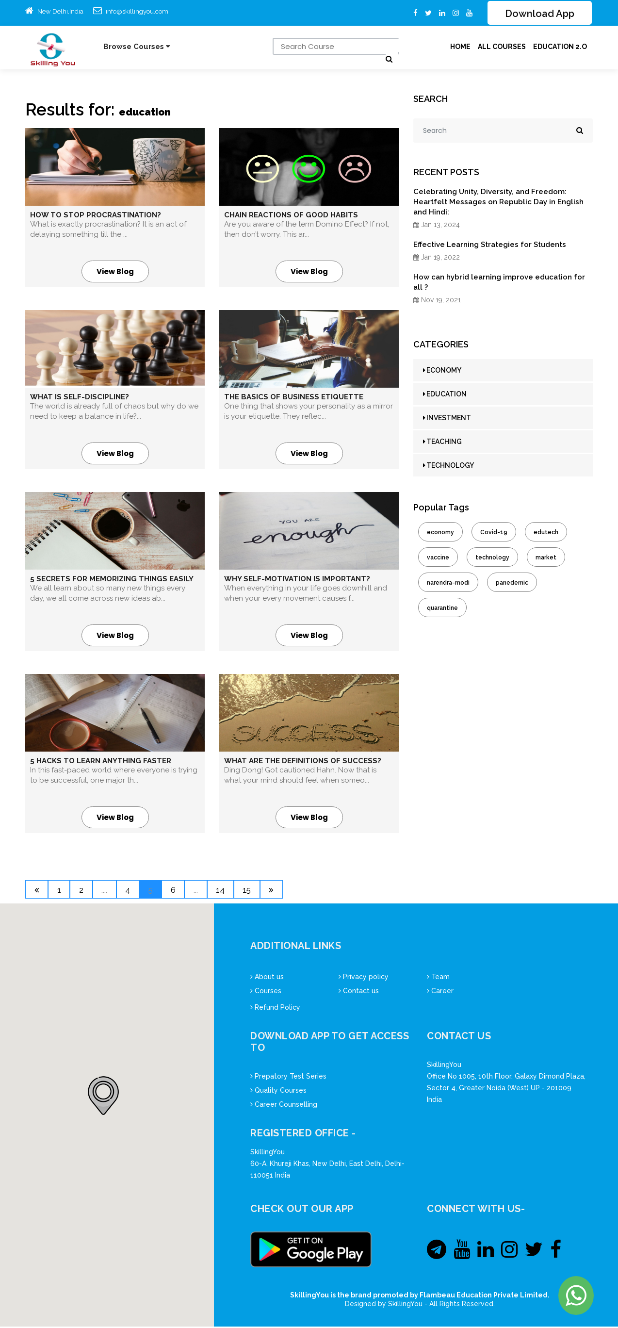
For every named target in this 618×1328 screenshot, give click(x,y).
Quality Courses (278, 1092)
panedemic (512, 583)
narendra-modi (448, 583)
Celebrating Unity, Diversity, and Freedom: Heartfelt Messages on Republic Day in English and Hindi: (498, 202)
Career (440, 992)
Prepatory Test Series (288, 1078)
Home (460, 47)
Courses (265, 992)
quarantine (442, 608)
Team (438, 978)
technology (492, 558)
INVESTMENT (447, 418)
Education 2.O (560, 47)
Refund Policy (275, 1009)
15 (271, 891)
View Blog (115, 272)
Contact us (359, 992)
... (214, 891)
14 (241, 891)
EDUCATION (445, 394)
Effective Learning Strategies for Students (489, 245)
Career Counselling (283, 1106)
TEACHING (442, 442)
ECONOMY (442, 371)
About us (267, 978)
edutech (546, 532)
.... (112, 891)
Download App (539, 14)
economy (440, 532)
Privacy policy (364, 978)
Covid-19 (493, 532)
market (546, 558)
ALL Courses (502, 47)
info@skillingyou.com (137, 11)
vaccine (438, 558)
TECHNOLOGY (448, 466)
